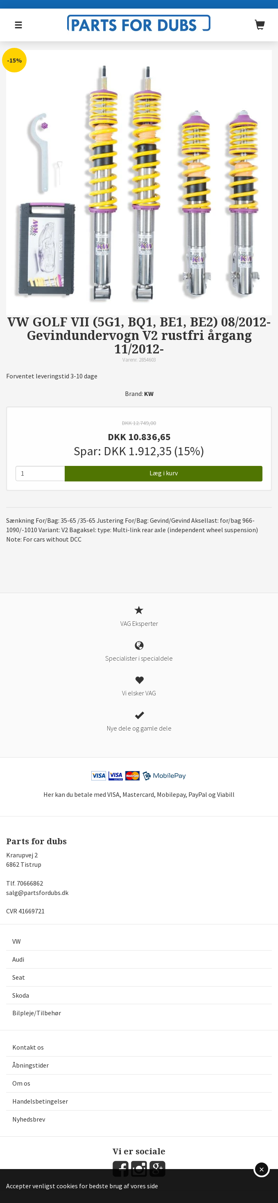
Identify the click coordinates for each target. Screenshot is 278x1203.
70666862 (30, 883)
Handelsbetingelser (40, 1101)
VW (16, 941)
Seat (18, 977)
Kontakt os (28, 1047)
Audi (18, 959)
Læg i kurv (163, 473)
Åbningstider (30, 1065)
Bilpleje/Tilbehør (36, 1013)
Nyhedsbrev (28, 1119)
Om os (21, 1083)
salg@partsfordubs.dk (37, 892)
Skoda (20, 995)
